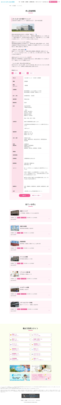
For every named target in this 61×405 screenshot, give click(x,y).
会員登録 (26, 1)
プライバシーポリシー (31, 400)
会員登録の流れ (32, 1)
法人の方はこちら (45, 1)
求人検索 (22, 1)
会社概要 (26, 400)
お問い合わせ (38, 400)
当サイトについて (38, 1)
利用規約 (22, 400)
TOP (19, 1)
